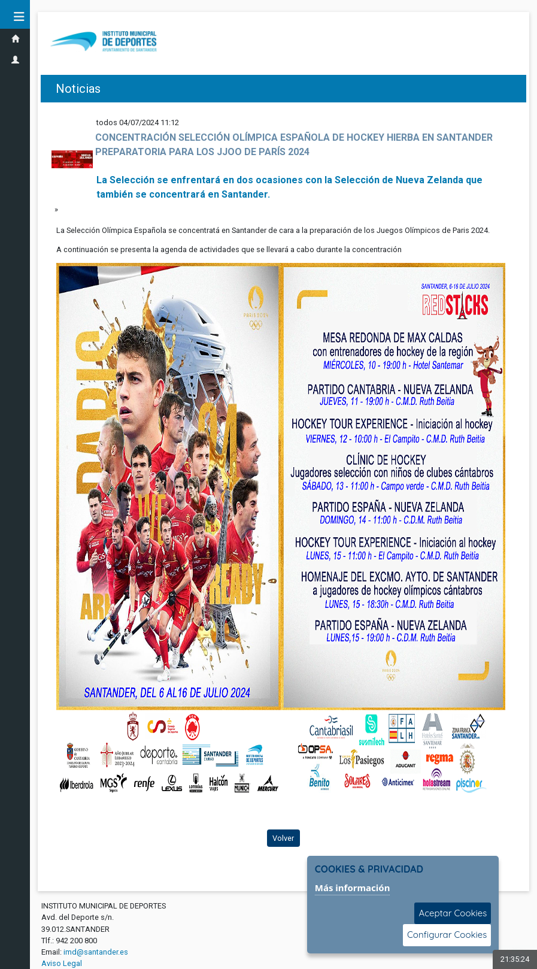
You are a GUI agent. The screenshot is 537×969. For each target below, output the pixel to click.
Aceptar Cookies (452, 913)
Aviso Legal (61, 963)
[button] (15, 17)
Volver (283, 838)
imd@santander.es (95, 951)
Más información (352, 888)
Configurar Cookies (447, 934)
